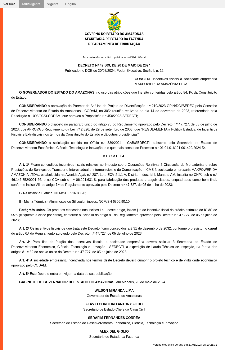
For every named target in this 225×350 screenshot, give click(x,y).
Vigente (52, 4)
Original (71, 4)
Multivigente (31, 4)
